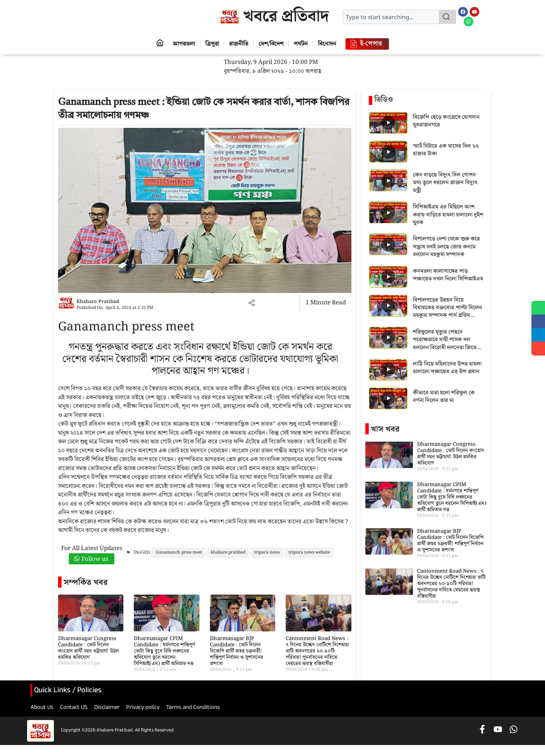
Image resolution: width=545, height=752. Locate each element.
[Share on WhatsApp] (538, 308)
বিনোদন (329, 44)
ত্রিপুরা (211, 44)
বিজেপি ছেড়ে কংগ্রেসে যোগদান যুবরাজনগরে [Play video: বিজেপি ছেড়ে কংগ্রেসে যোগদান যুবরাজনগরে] (446, 121)
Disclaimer (107, 708)
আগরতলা (182, 44)
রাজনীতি (238, 44)
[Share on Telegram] (538, 336)
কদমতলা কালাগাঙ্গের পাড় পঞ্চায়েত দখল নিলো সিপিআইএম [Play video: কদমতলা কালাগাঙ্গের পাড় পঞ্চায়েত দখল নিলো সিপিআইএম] (448, 275)
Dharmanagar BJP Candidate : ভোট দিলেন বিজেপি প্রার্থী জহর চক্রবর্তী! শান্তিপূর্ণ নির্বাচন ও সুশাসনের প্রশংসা (236, 651)
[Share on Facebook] (538, 322)
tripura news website (309, 552)
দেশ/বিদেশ (271, 44)
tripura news (267, 552)
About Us (42, 708)
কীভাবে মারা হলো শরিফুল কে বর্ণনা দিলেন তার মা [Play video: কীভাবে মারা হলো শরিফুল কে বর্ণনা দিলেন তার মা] (444, 397)
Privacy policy (143, 708)
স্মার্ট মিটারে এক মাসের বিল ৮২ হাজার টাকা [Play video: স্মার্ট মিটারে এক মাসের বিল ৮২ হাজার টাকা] (446, 150)
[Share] (538, 350)
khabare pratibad (228, 552)
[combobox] (391, 17)
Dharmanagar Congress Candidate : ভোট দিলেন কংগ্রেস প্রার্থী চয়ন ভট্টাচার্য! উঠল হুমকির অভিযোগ (88, 648)
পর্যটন (302, 44)
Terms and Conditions (193, 708)
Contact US (74, 708)
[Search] (447, 17)
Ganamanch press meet (179, 552)
